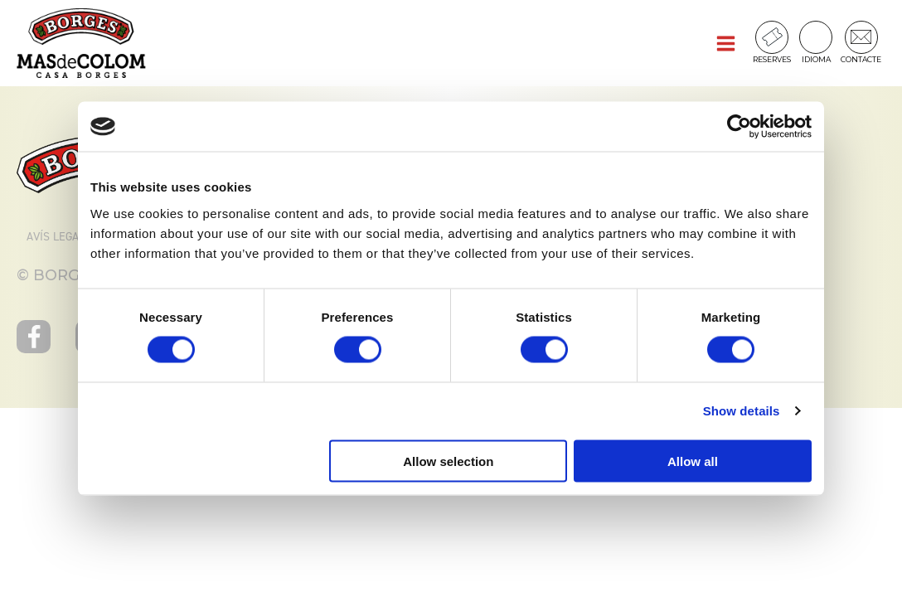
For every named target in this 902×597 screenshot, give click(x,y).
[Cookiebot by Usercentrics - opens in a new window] (739, 126)
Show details (741, 411)
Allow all (692, 461)
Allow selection (448, 461)
